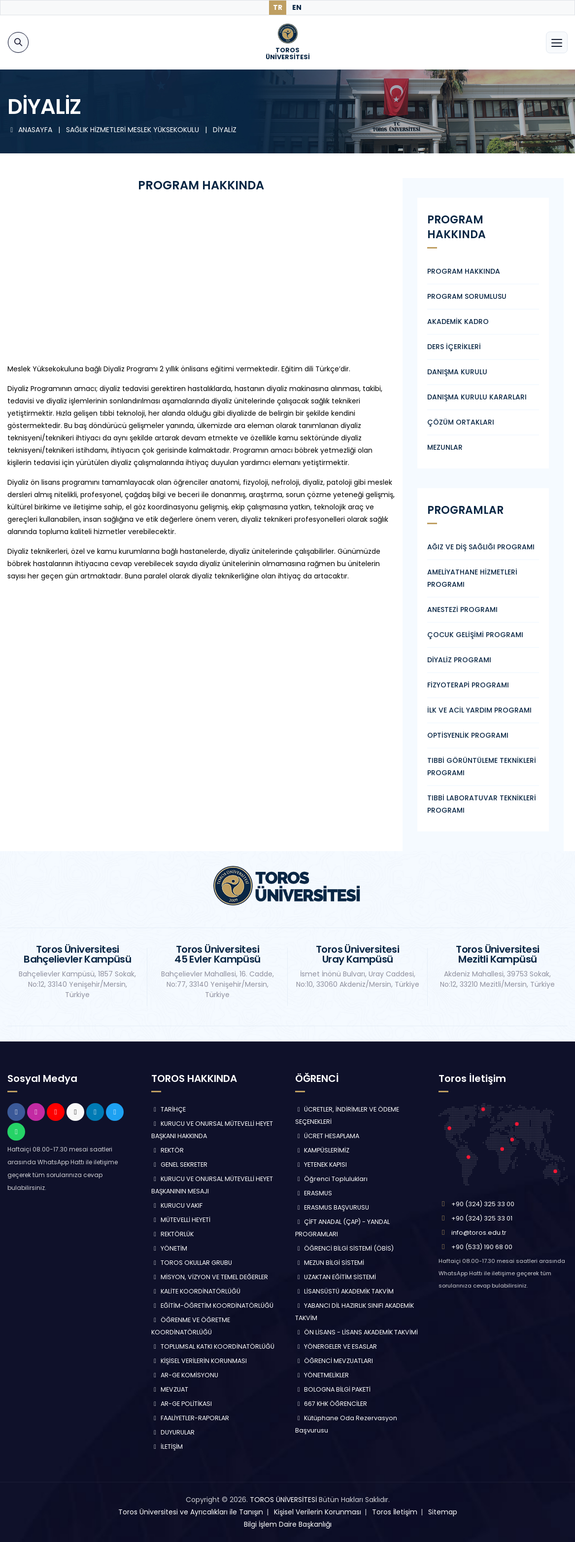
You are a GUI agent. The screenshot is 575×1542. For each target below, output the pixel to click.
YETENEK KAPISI (321, 1164)
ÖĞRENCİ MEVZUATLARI (334, 1361)
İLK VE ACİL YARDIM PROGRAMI (479, 710)
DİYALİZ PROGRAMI (459, 660)
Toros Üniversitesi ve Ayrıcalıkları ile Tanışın (190, 1512)
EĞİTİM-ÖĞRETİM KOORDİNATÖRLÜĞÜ (212, 1305)
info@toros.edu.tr (479, 1232)
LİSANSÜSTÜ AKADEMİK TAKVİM (344, 1291)
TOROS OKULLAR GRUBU (191, 1262)
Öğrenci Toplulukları (331, 1179)
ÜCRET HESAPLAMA (327, 1136)
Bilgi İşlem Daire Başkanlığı (288, 1524)
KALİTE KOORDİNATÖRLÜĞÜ (195, 1291)
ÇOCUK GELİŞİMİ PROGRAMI (475, 635)
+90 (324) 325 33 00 (482, 1204)
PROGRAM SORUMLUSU (467, 296)
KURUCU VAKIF (177, 1205)
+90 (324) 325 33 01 (481, 1218)
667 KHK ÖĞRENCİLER (331, 1403)
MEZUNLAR (445, 447)
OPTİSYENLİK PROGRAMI (467, 735)
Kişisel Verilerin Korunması (317, 1512)
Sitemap (442, 1512)
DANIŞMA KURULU (457, 372)
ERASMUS (314, 1193)
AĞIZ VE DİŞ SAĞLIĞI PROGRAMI (481, 547)
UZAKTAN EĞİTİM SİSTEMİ (335, 1277)
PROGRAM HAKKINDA (463, 271)
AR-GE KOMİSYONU (184, 1375)
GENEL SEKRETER (179, 1164)
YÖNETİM (169, 1248)
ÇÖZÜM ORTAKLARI (460, 422)
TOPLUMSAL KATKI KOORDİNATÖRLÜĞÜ (212, 1346)
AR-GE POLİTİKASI (181, 1403)
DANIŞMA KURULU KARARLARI (477, 397)
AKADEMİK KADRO (458, 321)
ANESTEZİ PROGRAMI (462, 609)
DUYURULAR (173, 1432)
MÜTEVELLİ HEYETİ (180, 1220)
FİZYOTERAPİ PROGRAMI (468, 685)
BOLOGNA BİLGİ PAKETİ (333, 1389)
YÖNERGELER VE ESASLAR (336, 1346)
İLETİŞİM (167, 1446)
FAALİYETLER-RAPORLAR (190, 1418)
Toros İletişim (394, 1512)
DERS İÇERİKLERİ (454, 347)
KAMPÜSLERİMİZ (322, 1150)
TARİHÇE (168, 1109)
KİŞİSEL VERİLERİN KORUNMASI (199, 1361)
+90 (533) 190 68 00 (481, 1247)
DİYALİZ (225, 130)
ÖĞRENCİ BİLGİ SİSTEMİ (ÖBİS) (344, 1248)
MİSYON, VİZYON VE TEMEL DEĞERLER (209, 1277)
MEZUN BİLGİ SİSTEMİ (330, 1262)
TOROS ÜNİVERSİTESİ (283, 1500)
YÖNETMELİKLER (322, 1375)
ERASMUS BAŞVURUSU (332, 1207)
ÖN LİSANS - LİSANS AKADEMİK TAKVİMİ (356, 1332)
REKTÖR (167, 1150)
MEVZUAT (169, 1389)
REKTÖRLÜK (172, 1234)
